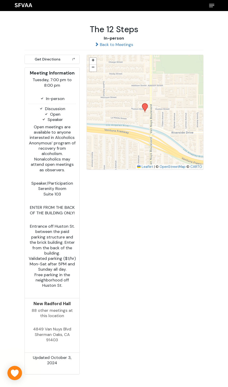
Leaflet (145, 166)
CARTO (196, 166)
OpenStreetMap (173, 166)
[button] (211, 5)
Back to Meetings (114, 44)
